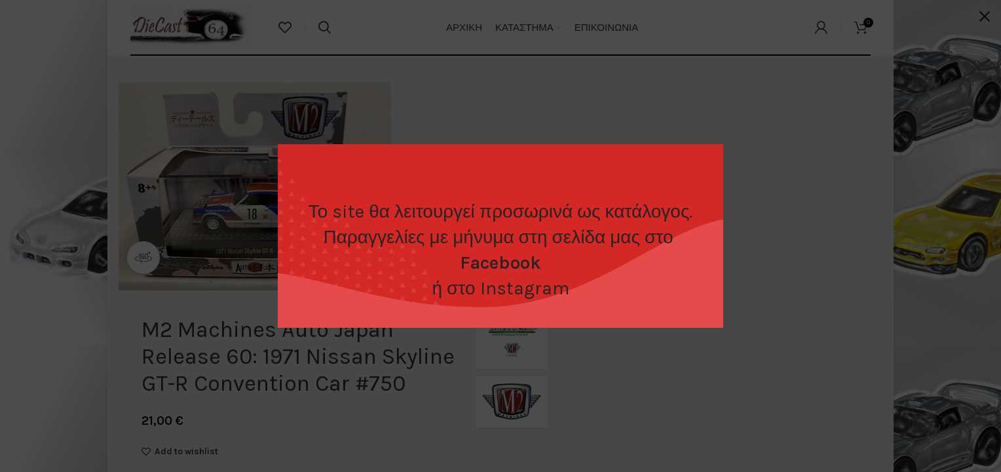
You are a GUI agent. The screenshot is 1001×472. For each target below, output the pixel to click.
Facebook (500, 262)
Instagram (524, 288)
